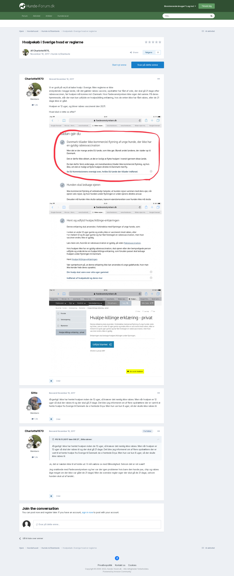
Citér (58, 381)
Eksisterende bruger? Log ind (180, 6)
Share (134, 52)
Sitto (34, 392)
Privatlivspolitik (105, 565)
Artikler (49, 16)
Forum (25, 16)
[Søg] (178, 15)
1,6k (35, 105)
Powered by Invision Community (117, 571)
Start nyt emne (119, 65)
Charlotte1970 (41, 50)
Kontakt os (120, 565)
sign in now (87, 512)
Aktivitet (36, 16)
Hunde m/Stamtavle (60, 54)
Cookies (132, 565)
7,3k (35, 419)
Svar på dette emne (147, 65)
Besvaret (62, 393)
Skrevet (61, 79)
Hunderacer (63, 16)
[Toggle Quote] (53, 439)
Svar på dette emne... (48, 524)
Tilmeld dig (207, 6)
